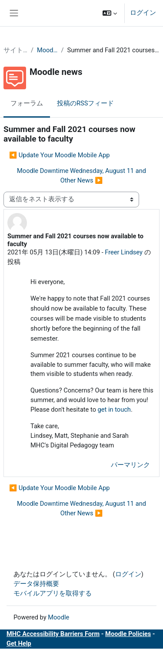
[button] (110, 13)
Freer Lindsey (124, 252)
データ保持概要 (36, 584)
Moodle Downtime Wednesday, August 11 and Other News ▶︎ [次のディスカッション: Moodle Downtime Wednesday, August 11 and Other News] (81, 175)
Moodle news (47, 50)
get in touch (114, 409)
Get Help (19, 643)
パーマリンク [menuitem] (130, 465)
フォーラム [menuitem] (26, 103)
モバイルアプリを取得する (52, 593)
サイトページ (15, 50)
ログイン (143, 13)
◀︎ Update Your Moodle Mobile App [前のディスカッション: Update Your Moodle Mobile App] (59, 155)
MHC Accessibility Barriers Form (53, 634)
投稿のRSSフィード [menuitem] (85, 103)
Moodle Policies (128, 634)
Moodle (58, 617)
